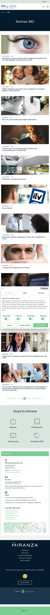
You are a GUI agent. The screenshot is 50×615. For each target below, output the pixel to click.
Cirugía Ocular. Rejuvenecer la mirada (15, 267)
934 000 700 (11, 468)
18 (34, 398)
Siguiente (39, 398)
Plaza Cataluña (10, 513)
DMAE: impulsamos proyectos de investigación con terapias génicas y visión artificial (23, 89)
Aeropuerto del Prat (12, 515)
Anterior (10, 398)
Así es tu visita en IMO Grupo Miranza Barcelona (19, 119)
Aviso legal (25, 553)
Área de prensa (25, 560)
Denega (9, 325)
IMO (12, 56)
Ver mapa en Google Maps (13, 472)
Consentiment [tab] (9, 293)
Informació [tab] (41, 293)
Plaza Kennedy (10, 519)
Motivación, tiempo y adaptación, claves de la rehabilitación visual (23, 238)
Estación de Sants (11, 510)
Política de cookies (25, 558)
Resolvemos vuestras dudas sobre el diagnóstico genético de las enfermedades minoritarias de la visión (24, 59)
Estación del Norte (12, 512)
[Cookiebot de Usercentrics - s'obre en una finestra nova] (41, 288)
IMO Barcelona (25, 453)
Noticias (3, 12)
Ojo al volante (7, 208)
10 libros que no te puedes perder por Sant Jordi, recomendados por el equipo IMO (19, 149)
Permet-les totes (40, 325)
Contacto (25, 550)
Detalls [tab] (25, 293)
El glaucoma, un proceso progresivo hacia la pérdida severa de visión (24, 357)
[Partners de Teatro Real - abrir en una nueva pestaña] (25, 595)
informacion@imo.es (15, 470)
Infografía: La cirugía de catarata (14, 179)
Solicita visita (25, 582)
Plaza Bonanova (11, 517)
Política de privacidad (25, 555)
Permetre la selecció (24, 325)
